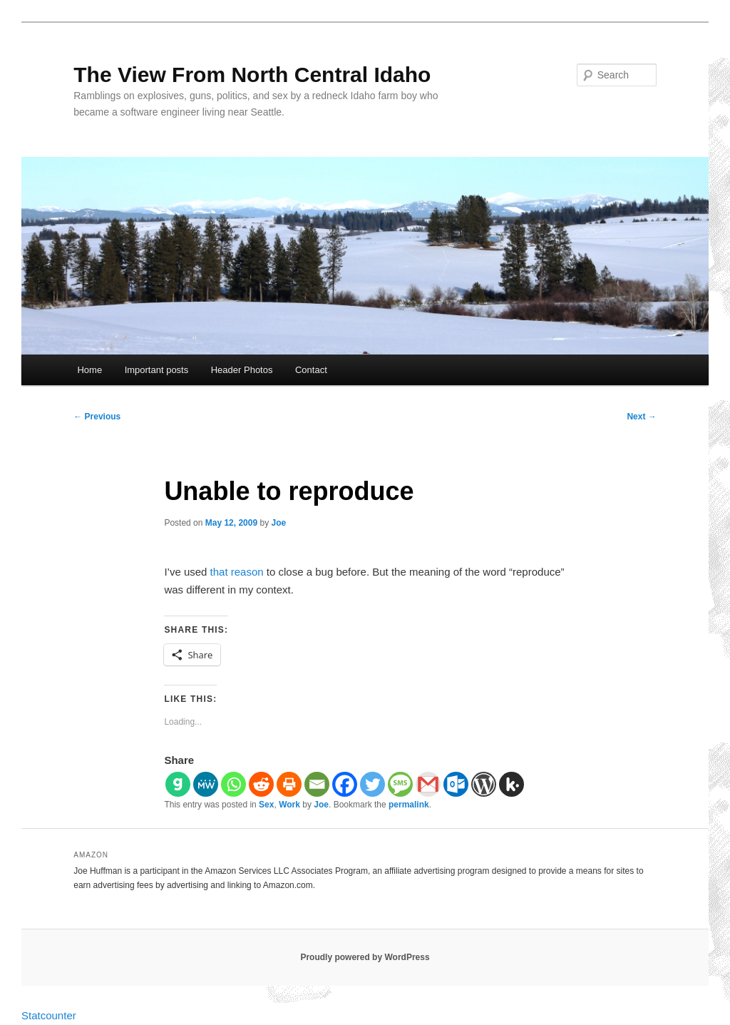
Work (289, 805)
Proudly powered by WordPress (364, 957)
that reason (237, 572)
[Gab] (177, 784)
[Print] (289, 784)
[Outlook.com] (455, 784)
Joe (279, 523)
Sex (266, 805)
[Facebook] (344, 784)
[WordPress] (483, 784)
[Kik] (511, 784)
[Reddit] (261, 784)
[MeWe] (205, 784)
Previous (96, 417)
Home (89, 369)
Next (641, 417)
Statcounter (48, 1015)
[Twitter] (372, 784)
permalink (409, 805)
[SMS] (400, 784)
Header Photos (242, 369)
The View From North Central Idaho (252, 74)
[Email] (316, 784)
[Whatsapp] (233, 784)
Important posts (157, 369)
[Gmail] (428, 784)
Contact (311, 369)
